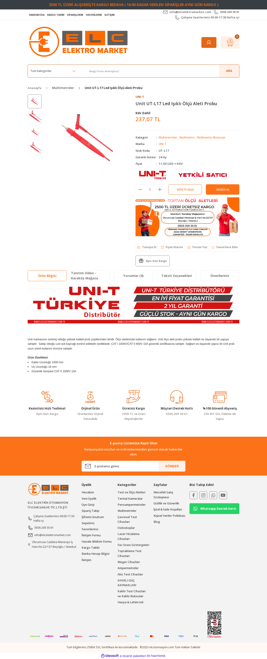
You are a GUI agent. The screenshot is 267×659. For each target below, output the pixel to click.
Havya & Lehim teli (130, 602)
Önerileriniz (219, 276)
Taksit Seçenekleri (176, 276)
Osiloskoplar (126, 528)
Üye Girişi (88, 505)
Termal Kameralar (130, 498)
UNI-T (163, 144)
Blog (157, 522)
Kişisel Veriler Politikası (169, 516)
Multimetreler (168, 138)
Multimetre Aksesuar (212, 138)
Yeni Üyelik (89, 498)
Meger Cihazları (129, 562)
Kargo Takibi (91, 547)
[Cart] (229, 42)
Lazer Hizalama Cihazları (128, 536)
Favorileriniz (90, 529)
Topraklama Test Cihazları (130, 553)
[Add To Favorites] (224, 247)
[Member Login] (209, 42)
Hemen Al (222, 189)
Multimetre (187, 138)
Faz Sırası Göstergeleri (133, 545)
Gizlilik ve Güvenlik (166, 503)
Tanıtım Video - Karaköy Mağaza (84, 275)
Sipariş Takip (90, 511)
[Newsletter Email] (133, 466)
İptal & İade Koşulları (168, 510)
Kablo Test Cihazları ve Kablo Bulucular (132, 593)
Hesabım (88, 492)
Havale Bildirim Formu (97, 541)
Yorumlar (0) (133, 276)
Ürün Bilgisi (47, 276)
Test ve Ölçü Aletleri (131, 492)
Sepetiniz (88, 523)
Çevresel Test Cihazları (127, 519)
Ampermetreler (128, 568)
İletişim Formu (91, 535)
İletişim (86, 560)
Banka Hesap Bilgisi (95, 554)
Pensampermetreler (132, 505)
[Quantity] (150, 190)
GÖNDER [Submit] (172, 466)
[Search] (162, 71)
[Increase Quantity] (159, 190)
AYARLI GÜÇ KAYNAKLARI (127, 582)
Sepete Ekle (185, 189)
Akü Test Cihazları (130, 574)
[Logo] (79, 42)
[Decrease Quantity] (140, 190)
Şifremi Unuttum (93, 517)
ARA (229, 71)
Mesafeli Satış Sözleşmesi (163, 494)
